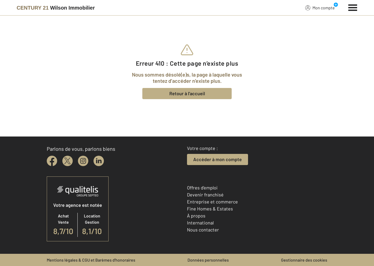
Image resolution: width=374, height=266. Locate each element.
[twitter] (67, 161)
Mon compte (320, 7)
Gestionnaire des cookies (304, 259)
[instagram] (83, 161)
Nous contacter (203, 230)
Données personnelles (208, 259)
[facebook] (52, 161)
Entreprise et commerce (212, 201)
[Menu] (352, 7)
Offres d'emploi (202, 187)
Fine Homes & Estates (210, 209)
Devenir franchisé (205, 194)
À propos (196, 216)
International (200, 223)
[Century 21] (56, 8)
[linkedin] (99, 161)
